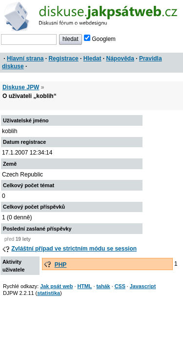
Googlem (100, 39)
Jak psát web (56, 286)
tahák (103, 286)
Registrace (63, 58)
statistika (48, 293)
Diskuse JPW (20, 87)
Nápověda (120, 58)
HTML (84, 286)
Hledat (92, 58)
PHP (61, 264)
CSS (120, 286)
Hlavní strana (25, 58)
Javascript (143, 286)
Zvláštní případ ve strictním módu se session (74, 248)
